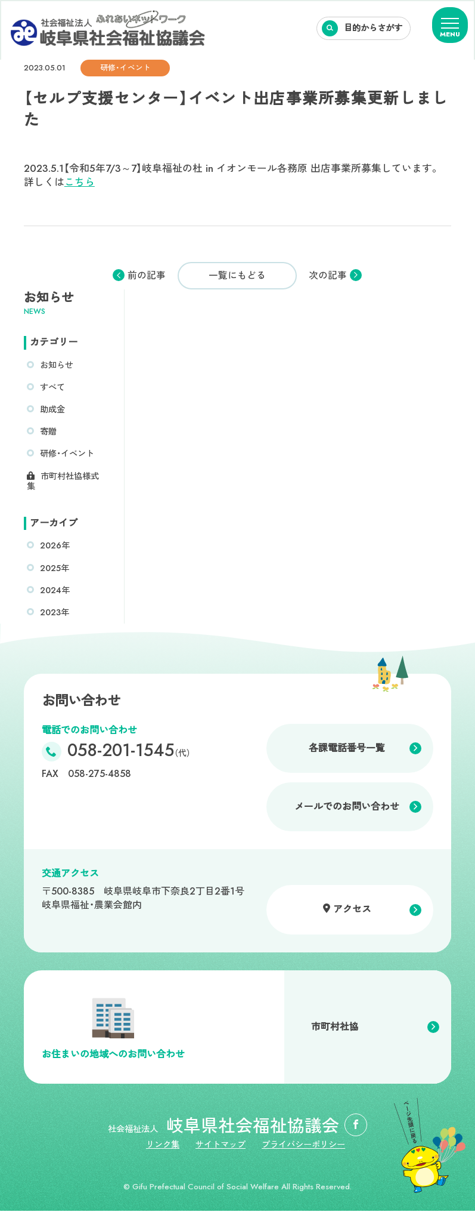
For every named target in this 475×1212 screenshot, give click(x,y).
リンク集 (162, 1146)
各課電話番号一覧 (347, 748)
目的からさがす (373, 28)
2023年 (55, 613)
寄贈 (48, 432)
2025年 (55, 569)
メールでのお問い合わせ (346, 808)
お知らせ (56, 365)
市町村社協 (335, 1028)
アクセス (352, 910)
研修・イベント (67, 454)
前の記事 (147, 275)
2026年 (55, 547)
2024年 (55, 591)
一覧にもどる (237, 275)
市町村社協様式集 (63, 482)
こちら (79, 182)
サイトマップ (221, 1146)
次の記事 (328, 275)
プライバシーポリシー (305, 1146)
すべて (52, 387)
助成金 (52, 410)
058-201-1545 (130, 753)
